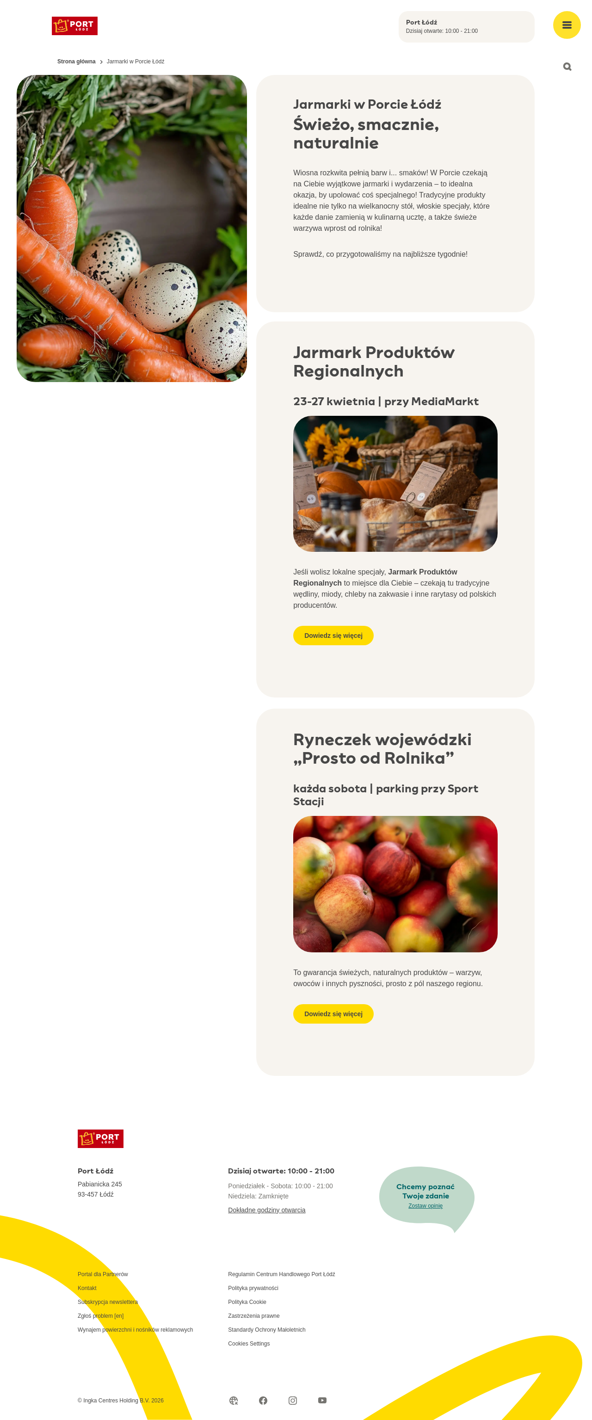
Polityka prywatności (253, 1288)
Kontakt (87, 1288)
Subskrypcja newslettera (108, 1302)
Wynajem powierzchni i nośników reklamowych (135, 1330)
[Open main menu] (567, 25)
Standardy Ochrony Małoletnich (266, 1330)
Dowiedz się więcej (333, 635)
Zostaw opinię (425, 1206)
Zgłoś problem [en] (100, 1316)
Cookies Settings (249, 1343)
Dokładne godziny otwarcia (266, 1210)
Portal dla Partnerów (103, 1274)
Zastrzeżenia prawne (253, 1316)
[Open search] (567, 66)
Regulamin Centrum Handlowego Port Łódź (281, 1274)
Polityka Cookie (247, 1302)
